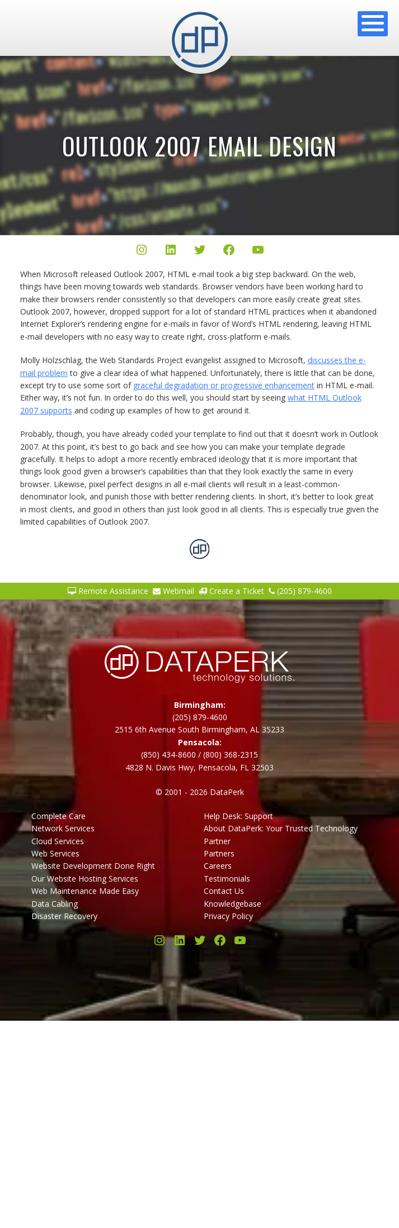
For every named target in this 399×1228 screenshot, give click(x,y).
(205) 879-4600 (300, 591)
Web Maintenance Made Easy (85, 891)
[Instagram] (141, 251)
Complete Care (58, 816)
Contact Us (224, 891)
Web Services (55, 853)
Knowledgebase (232, 903)
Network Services (63, 828)
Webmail (173, 591)
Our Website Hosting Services (84, 878)
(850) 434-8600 (168, 754)
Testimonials (227, 878)
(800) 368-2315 (230, 754)
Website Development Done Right (93, 865)
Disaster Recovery (64, 916)
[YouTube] (258, 251)
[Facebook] (229, 251)
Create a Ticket (231, 591)
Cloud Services (57, 841)
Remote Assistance (108, 591)
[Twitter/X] (199, 251)
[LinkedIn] (170, 251)
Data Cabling (54, 903)
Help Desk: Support (238, 816)
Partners (219, 853)
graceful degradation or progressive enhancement (223, 385)
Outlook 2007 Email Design (199, 145)
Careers (218, 865)
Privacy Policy (228, 916)
